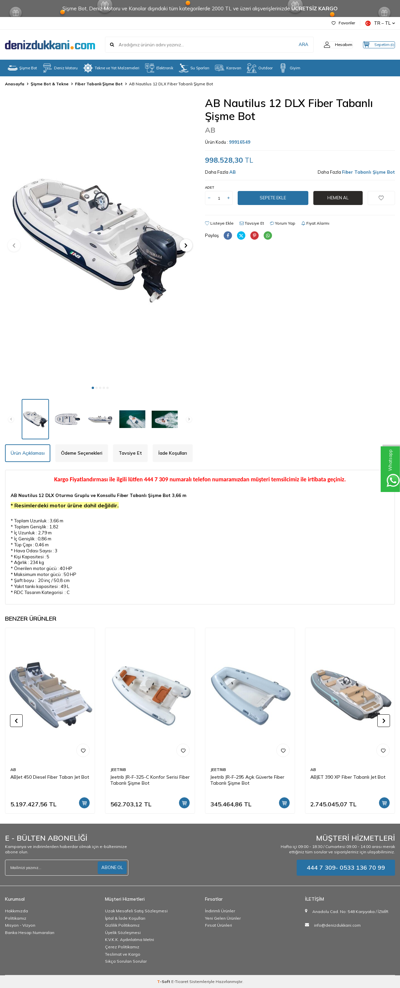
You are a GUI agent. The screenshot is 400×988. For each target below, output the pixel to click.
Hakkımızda (16, 910)
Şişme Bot (22, 68)
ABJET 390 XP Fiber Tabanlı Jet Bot (347, 777)
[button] (93, 388)
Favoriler (343, 22)
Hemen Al (338, 198)
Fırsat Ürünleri (218, 925)
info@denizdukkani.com (337, 925)
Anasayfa (14, 83)
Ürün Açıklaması (28, 453)
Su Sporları (194, 68)
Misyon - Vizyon (20, 925)
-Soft (164, 981)
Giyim (289, 68)
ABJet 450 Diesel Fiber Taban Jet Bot (49, 777)
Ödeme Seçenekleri (81, 453)
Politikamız (15, 918)
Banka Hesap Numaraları (29, 932)
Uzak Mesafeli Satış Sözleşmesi (136, 910)
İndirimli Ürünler (220, 910)
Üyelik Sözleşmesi (123, 932)
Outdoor (260, 68)
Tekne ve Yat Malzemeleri (111, 68)
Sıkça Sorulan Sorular (126, 961)
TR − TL (380, 23)
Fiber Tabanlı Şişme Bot (99, 83)
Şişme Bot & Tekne (50, 83)
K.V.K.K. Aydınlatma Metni (129, 939)
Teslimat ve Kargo (122, 954)
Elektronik (159, 68)
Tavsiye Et (252, 223)
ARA (291, 45)
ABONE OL (111, 868)
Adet (209, 187)
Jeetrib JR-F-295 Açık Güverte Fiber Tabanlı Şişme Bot (247, 780)
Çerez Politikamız (122, 946)
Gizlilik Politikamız (122, 925)
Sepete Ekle (273, 198)
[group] (100, 239)
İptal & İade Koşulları (125, 918)
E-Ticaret (179, 981)
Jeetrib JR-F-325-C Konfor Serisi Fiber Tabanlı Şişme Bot (150, 780)
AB (210, 130)
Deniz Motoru (60, 68)
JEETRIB (118, 769)
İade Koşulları (172, 453)
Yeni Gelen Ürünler (223, 918)
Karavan (228, 68)
